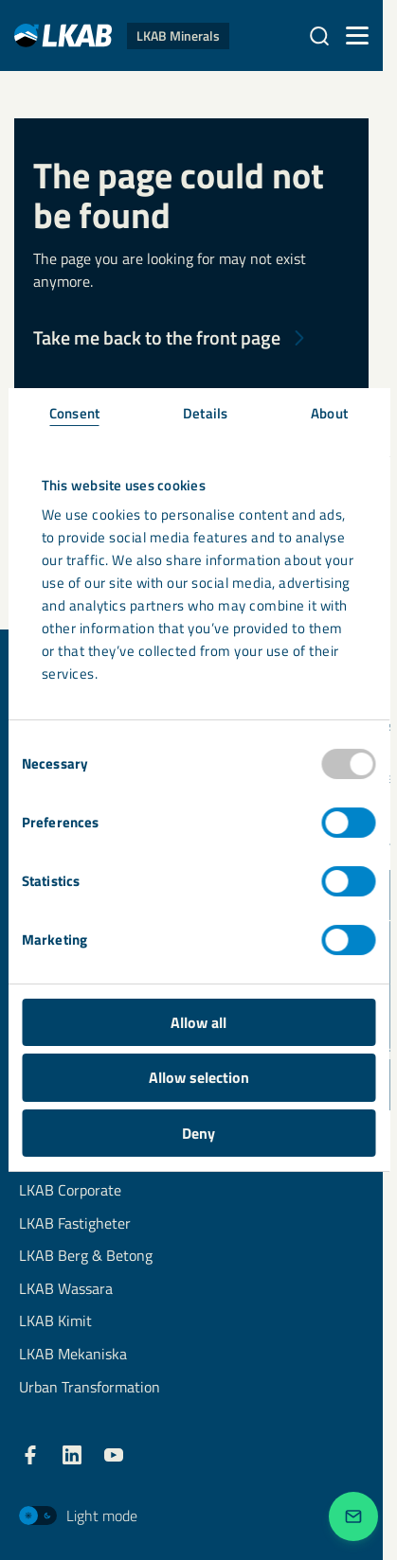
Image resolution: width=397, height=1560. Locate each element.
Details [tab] (205, 413)
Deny (198, 1133)
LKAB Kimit (55, 1322)
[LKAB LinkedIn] (72, 1455)
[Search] (319, 36)
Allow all (198, 1022)
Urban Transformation (89, 1388)
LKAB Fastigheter (75, 1224)
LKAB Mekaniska (73, 1355)
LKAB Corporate (70, 1191)
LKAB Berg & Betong (86, 1257)
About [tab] (329, 413)
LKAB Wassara (66, 1290)
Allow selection (199, 1077)
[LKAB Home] (121, 36)
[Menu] (357, 36)
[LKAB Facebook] (30, 1455)
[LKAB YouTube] (113, 1455)
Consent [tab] (74, 413)
